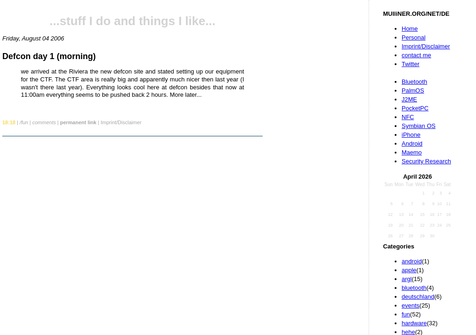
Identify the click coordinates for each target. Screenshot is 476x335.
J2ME (409, 99)
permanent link (78, 122)
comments (44, 122)
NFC (408, 117)
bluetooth (414, 287)
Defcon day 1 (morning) (49, 56)
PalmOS (413, 90)
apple (409, 270)
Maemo (412, 152)
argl (407, 278)
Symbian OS (419, 125)
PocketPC (415, 108)
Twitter (410, 63)
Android (412, 143)
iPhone (411, 134)
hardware (414, 323)
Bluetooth (414, 81)
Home (410, 28)
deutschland (418, 296)
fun (406, 314)
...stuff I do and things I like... (133, 21)
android (412, 261)
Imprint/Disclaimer (426, 46)
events (410, 305)
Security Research (426, 161)
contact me (416, 55)
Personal (413, 37)
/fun (24, 122)
